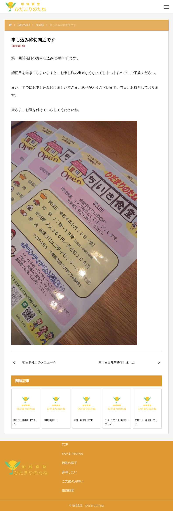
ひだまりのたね (72, 453)
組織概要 (68, 490)
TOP (65, 444)
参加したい (69, 472)
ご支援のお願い (72, 481)
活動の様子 (69, 463)
